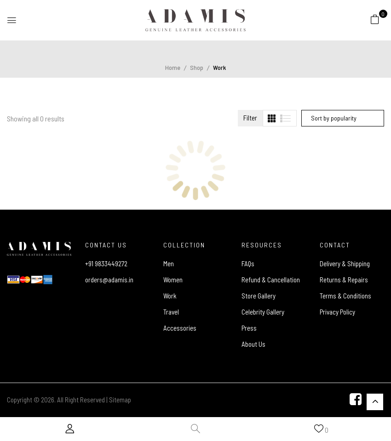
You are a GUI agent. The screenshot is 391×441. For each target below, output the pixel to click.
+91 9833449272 (106, 263)
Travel (171, 312)
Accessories (179, 328)
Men (168, 263)
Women (173, 279)
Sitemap (120, 399)
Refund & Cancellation (271, 279)
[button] (375, 19)
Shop (196, 67)
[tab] (272, 118)
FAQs (248, 263)
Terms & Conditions (345, 296)
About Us (253, 344)
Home (172, 67)
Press (249, 328)
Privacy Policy (337, 312)
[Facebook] (356, 400)
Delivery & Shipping (345, 263)
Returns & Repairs (344, 279)
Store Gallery (259, 296)
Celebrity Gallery (263, 312)
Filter (250, 118)
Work (170, 296)
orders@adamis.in (109, 279)
